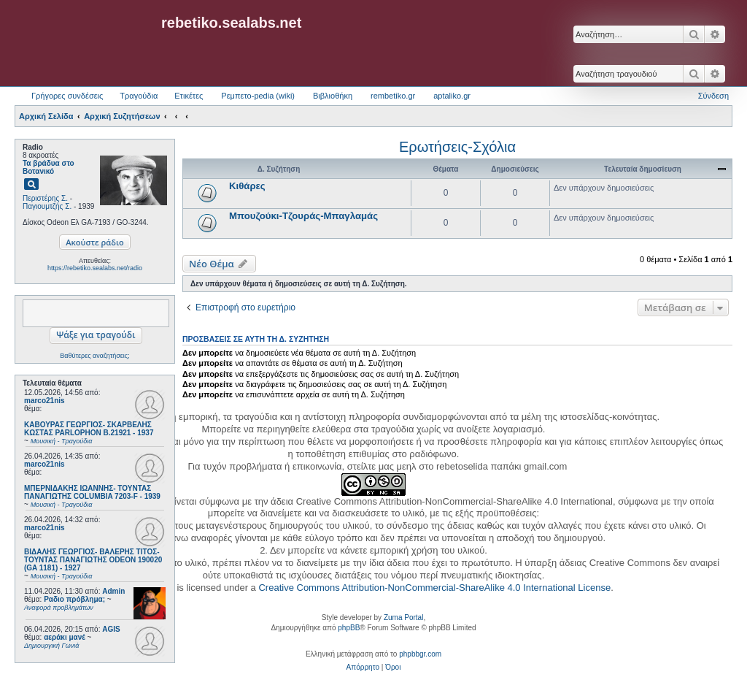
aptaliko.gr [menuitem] (452, 95)
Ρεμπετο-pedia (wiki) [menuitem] (258, 95)
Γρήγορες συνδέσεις (67, 95)
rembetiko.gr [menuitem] (393, 95)
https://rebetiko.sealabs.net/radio (94, 268)
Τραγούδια (139, 95)
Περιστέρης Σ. (45, 198)
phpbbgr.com (420, 654)
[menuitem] (363, 667)
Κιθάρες (247, 185)
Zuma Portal (403, 617)
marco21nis (44, 401)
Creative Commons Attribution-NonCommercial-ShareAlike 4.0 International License (434, 587)
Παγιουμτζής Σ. (47, 206)
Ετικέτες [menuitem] (188, 95)
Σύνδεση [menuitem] (713, 95)
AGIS (111, 629)
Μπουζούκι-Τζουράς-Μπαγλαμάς (303, 215)
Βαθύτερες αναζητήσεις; (94, 355)
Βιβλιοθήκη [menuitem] (332, 95)
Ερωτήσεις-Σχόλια (457, 147)
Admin (113, 591)
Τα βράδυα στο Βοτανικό (48, 167)
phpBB (349, 628)
